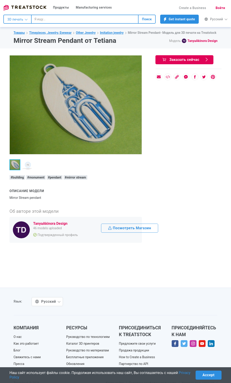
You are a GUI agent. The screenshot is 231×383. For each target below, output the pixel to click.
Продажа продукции (134, 350)
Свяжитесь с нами (27, 357)
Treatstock (24, 7)
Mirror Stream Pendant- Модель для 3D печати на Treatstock (172, 32)
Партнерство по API (133, 364)
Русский (216, 19)
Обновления (75, 364)
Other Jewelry (86, 32)
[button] (137, 59)
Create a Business (192, 8)
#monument (35, 177)
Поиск (147, 19)
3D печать (17, 19)
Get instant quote (179, 19)
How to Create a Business (137, 357)
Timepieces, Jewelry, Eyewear (50, 32)
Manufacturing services (94, 7)
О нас (18, 337)
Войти (220, 8)
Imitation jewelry (112, 32)
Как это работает (26, 343)
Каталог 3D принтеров (82, 343)
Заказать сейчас (185, 59)
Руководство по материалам (87, 350)
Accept (209, 375)
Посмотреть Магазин (129, 228)
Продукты (61, 7)
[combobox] (85, 19)
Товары (19, 32)
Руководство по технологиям (88, 337)
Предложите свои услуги (137, 343)
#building (17, 177)
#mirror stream (75, 177)
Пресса (19, 364)
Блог (17, 350)
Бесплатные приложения (85, 357)
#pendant (54, 177)
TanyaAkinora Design (202, 41)
